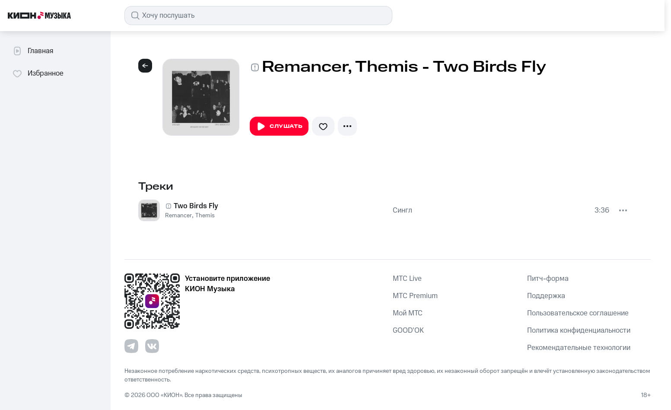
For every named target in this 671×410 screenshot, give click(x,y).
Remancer (178, 215)
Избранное (38, 73)
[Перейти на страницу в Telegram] (131, 346)
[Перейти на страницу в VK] (152, 346)
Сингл (402, 210)
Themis (205, 215)
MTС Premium (415, 296)
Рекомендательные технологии (578, 348)
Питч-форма (548, 278)
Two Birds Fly (196, 206)
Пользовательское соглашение (578, 313)
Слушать (279, 126)
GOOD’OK (408, 330)
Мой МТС (408, 313)
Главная (32, 51)
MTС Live (407, 278)
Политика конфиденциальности (578, 330)
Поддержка (546, 296)
